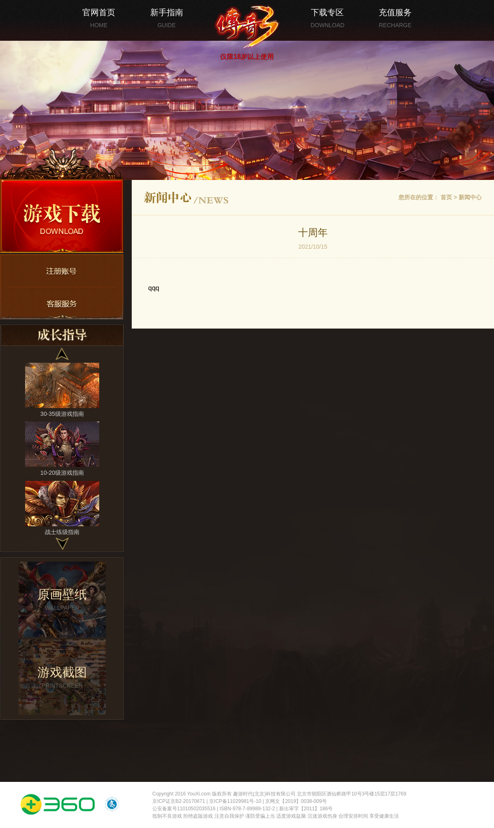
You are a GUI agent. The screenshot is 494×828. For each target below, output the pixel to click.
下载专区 (327, 18)
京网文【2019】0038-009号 (295, 801)
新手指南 (167, 18)
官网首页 (99, 18)
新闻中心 (470, 197)
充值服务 (395, 18)
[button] (62, 354)
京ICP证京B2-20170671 (178, 801)
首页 (446, 197)
